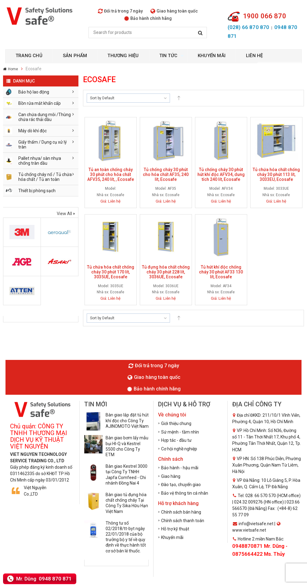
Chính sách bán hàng (181, 512)
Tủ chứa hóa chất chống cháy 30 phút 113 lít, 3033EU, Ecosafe (276, 174)
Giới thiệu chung (176, 423)
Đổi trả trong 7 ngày (120, 11)
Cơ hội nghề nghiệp (179, 448)
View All (64, 213)
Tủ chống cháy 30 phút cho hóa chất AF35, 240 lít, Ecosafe (166, 174)
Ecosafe (117, 195)
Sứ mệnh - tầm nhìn (180, 432)
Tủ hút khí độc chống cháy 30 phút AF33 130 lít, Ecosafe (221, 272)
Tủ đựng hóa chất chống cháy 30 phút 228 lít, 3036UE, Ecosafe (166, 272)
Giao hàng (170, 476)
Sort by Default (102, 98)
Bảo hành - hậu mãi (179, 467)
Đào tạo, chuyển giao (181, 484)
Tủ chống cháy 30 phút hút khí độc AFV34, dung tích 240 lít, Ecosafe (221, 174)
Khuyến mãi (172, 537)
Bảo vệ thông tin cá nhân (184, 493)
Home (13, 69)
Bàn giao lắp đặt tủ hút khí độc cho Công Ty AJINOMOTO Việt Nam (127, 420)
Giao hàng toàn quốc (174, 11)
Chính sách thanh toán (182, 520)
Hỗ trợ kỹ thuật (175, 528)
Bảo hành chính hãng (148, 18)
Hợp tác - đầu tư (176, 440)
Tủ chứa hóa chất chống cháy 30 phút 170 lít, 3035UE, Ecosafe (110, 272)
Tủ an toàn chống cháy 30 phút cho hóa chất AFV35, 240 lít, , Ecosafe (110, 174)
